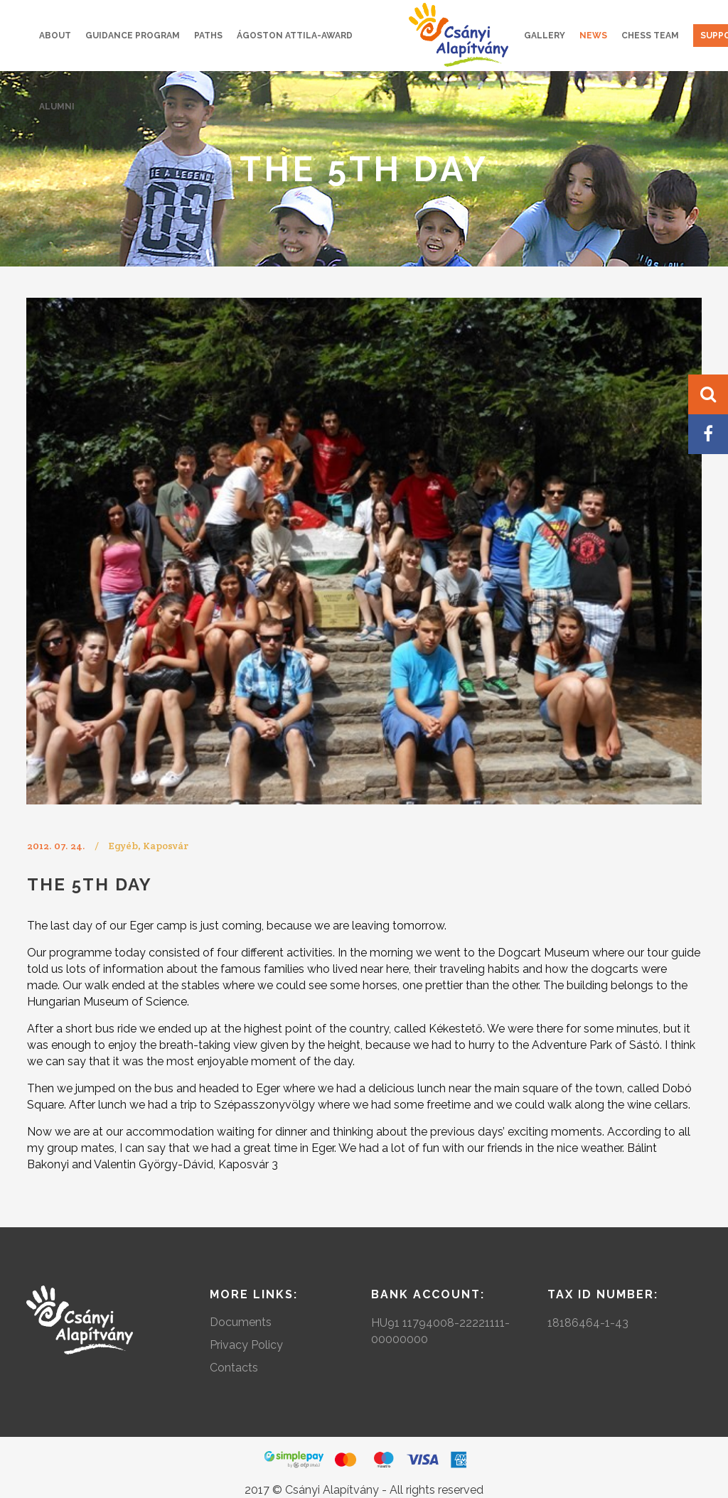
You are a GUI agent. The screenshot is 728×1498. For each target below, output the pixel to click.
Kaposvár (165, 845)
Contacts (234, 1367)
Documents (241, 1322)
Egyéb (123, 845)
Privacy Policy (246, 1345)
